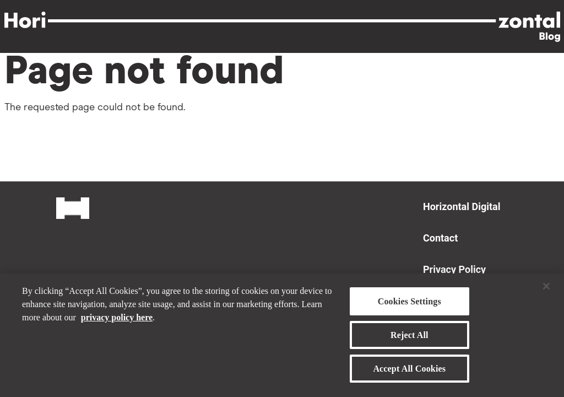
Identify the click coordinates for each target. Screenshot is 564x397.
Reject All (410, 339)
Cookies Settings (409, 305)
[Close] (546, 290)
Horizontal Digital (461, 206)
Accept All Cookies (409, 373)
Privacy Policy (454, 269)
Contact (440, 238)
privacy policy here (117, 321)
